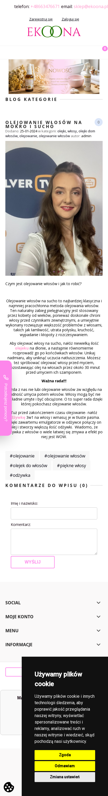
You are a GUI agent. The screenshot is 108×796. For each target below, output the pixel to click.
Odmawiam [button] (65, 766)
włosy (72, 131)
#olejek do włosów (28, 465)
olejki (61, 131)
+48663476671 (45, 6)
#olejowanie (22, 456)
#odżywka (20, 475)
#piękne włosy (71, 465)
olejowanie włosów (54, 135)
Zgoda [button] (65, 755)
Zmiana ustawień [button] (65, 777)
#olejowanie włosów (64, 456)
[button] (6, 51)
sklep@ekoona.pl (91, 6)
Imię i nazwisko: (24, 503)
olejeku (22, 348)
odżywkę (17, 417)
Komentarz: (21, 524)
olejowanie (28, 135)
